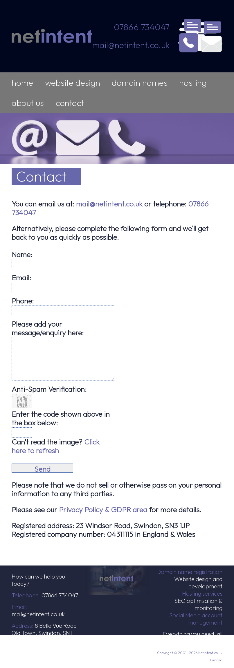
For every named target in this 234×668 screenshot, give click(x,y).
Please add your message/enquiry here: (48, 328)
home (22, 82)
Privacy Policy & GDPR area (103, 509)
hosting (193, 82)
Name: (22, 254)
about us (28, 102)
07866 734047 (142, 26)
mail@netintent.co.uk (131, 44)
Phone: (23, 300)
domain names (140, 82)
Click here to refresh (56, 446)
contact (70, 102)
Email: (21, 277)
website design (72, 82)
